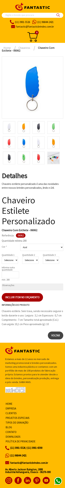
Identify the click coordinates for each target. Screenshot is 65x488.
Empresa (11, 408)
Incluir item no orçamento (22, 297)
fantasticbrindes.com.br (35, 26)
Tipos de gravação (17, 422)
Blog (9, 427)
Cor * (4, 246)
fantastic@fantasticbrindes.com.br (29, 462)
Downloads (13, 436)
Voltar (55, 335)
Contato (11, 432)
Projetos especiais (17, 418)
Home (9, 403)
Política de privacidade (20, 441)
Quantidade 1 (8, 255)
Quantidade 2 (28, 255)
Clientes (11, 413)
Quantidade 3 (49, 255)
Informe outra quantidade (8, 268)
